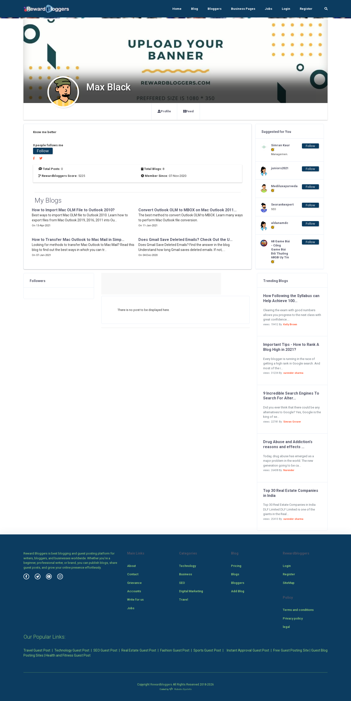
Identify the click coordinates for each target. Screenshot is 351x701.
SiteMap (288, 583)
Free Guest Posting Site (291, 650)
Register (306, 9)
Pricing (236, 566)
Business (185, 574)
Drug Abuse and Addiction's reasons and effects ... (287, 444)
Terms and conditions (298, 610)
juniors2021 (280, 168)
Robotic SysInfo (180, 689)
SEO (182, 583)
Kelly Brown (290, 324)
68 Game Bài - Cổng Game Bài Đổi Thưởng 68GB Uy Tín (280, 251)
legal (286, 627)
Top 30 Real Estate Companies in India (290, 493)
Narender (288, 470)
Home (176, 9)
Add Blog (237, 591)
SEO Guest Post (105, 650)
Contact (132, 574)
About (131, 566)
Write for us (135, 599)
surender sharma (293, 373)
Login (286, 9)
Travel (183, 599)
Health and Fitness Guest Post (68, 655)
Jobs (268, 9)
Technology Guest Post (71, 650)
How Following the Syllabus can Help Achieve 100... (291, 298)
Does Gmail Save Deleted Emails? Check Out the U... (185, 239)
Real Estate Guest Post (138, 650)
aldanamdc (279, 225)
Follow (43, 150)
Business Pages (243, 9)
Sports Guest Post (207, 650)
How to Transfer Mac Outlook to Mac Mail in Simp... (78, 239)
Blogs (235, 574)
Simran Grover (292, 421)
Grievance (134, 583)
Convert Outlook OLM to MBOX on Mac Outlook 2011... (187, 210)
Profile (164, 111)
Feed (188, 111)
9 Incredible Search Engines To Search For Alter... (291, 396)
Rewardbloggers (161, 684)
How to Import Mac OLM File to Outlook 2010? (73, 210)
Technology (187, 566)
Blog (194, 9)
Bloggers (214, 9)
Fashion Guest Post (174, 650)
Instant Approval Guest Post (248, 650)
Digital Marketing (191, 591)
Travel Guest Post (36, 650)
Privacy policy (293, 618)
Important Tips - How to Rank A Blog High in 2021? (291, 347)
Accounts (134, 591)
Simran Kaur (280, 147)
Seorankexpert (280, 204)
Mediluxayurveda (280, 188)
